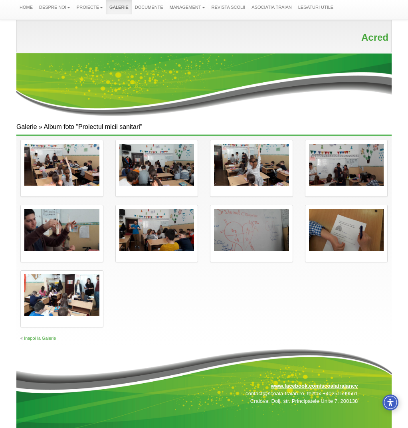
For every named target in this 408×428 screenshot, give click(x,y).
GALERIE (119, 7)
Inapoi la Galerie (40, 338)
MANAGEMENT (187, 7)
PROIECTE (90, 7)
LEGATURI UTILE (315, 7)
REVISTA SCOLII (229, 7)
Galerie (26, 126)
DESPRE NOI (54, 7)
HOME (26, 7)
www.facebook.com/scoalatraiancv (314, 386)
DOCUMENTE (149, 7)
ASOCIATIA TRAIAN (271, 7)
